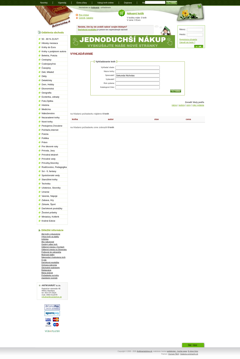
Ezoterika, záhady (50, 97)
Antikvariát (95, 7)
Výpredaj (62, 3)
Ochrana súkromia (49, 265)
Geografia (46, 92)
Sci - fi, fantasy (49, 171)
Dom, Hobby (48, 84)
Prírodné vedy (49, 159)
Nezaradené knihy (51, 117)
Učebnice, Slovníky (51, 187)
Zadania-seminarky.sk (189, 354)
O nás (44, 260)
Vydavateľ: (110, 79)
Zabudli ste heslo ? (187, 42)
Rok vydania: (109, 83)
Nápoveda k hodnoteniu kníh (54, 257)
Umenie (45, 192)
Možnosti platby (48, 255)
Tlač (189, 345)
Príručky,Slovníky (50, 163)
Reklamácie (46, 270)
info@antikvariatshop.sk (52, 297)
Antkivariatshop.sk (144, 351)
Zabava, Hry (48, 200)
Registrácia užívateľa (188, 39)
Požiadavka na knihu (50, 275)
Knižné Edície (48, 221)
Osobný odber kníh (49, 244)
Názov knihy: (109, 71)
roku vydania (198, 105)
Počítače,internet (50, 130)
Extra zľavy (82, 3)
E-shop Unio (193, 351)
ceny (188, 105)
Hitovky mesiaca (50, 43)
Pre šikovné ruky (50, 146)
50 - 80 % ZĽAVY (50, 39)
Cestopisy (46, 59)
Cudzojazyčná (49, 64)
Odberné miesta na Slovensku (54, 249)
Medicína (46, 109)
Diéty (44, 76)
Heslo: (182, 34)
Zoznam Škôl (173, 354)
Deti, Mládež (48, 72)
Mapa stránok (47, 273)
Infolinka (45, 239)
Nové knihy (47, 121)
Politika (45, 138)
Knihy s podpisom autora (54, 51)
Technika (46, 183)
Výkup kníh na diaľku (50, 237)
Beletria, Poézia (49, 55)
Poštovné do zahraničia (51, 252)
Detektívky (47, 80)
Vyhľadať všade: (108, 67)
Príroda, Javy (48, 150)
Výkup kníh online (105, 3)
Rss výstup (84, 15)
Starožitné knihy (50, 179)
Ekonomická (48, 88)
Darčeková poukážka (87, 30)
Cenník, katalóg (86, 18)
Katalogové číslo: (107, 87)
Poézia (45, 134)
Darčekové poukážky (52, 208)
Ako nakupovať (48, 242)
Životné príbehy (49, 212)
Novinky (44, 3)
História (45, 105)
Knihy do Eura (49, 47)
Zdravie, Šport (49, 204)
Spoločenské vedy (51, 175)
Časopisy (46, 68)
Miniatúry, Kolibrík (50, 216)
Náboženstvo (48, 113)
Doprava (128, 3)
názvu (174, 105)
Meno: (182, 29)
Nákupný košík (135, 13)
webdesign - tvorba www (177, 351)
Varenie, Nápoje (49, 196)
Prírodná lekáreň (50, 154)
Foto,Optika (47, 101)
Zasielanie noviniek (50, 278)
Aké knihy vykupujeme (51, 234)
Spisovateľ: (110, 75)
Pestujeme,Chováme (52, 125)
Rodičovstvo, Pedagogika (54, 167)
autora (182, 105)
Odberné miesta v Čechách (53, 247)
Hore (195, 345)
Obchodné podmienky (51, 268)
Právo (45, 142)
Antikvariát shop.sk (54, 17)
